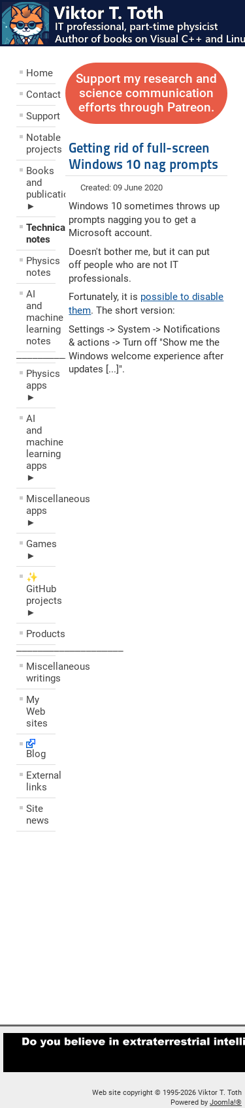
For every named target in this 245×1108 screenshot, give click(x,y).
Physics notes (41, 266)
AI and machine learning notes (41, 317)
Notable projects (41, 143)
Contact (41, 94)
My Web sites (37, 711)
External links (41, 781)
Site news (37, 814)
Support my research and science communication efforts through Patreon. (146, 93)
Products (41, 634)
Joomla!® (226, 1102)
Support (41, 116)
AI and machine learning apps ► (41, 448)
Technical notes (41, 233)
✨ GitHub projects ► (41, 594)
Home (39, 73)
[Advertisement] (94, 931)
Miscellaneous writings (41, 672)
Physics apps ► (41, 385)
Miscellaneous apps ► (41, 510)
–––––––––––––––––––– (69, 650)
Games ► (41, 549)
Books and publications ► (41, 188)
